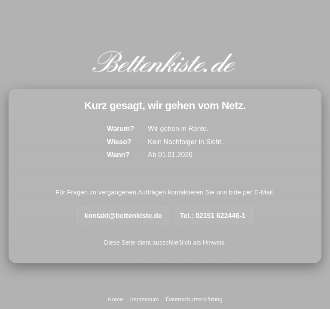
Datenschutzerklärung (194, 299)
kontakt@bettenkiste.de (123, 215)
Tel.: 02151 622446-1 (213, 215)
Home (115, 299)
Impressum (144, 299)
